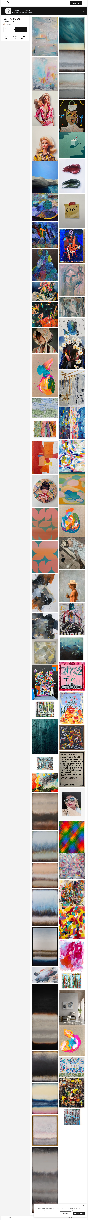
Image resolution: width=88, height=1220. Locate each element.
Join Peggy (76, 3)
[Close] (84, 1206)
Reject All (65, 1213)
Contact (82, 1218)
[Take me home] (7, 3)
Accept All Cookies (79, 1213)
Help (69, 1218)
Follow (21, 29)
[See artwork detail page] (45, 36)
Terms (72, 1218)
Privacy (77, 1218)
